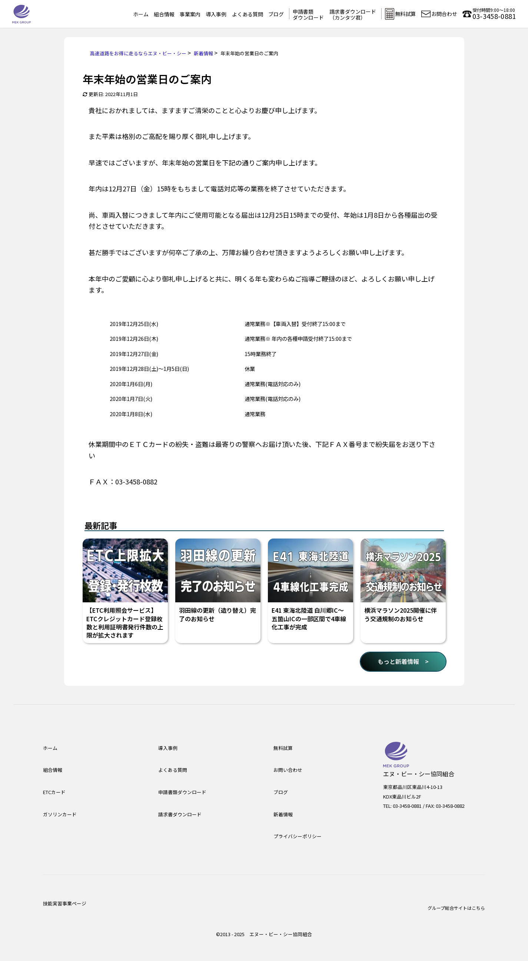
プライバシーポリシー (297, 836)
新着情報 (283, 814)
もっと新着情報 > (403, 661)
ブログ (276, 14)
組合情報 (164, 14)
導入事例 (216, 14)
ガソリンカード (60, 814)
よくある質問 (247, 14)
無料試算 (283, 747)
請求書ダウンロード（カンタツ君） (352, 14)
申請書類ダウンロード (308, 14)
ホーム (141, 14)
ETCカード (54, 792)
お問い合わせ (287, 769)
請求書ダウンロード (180, 814)
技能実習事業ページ (64, 903)
